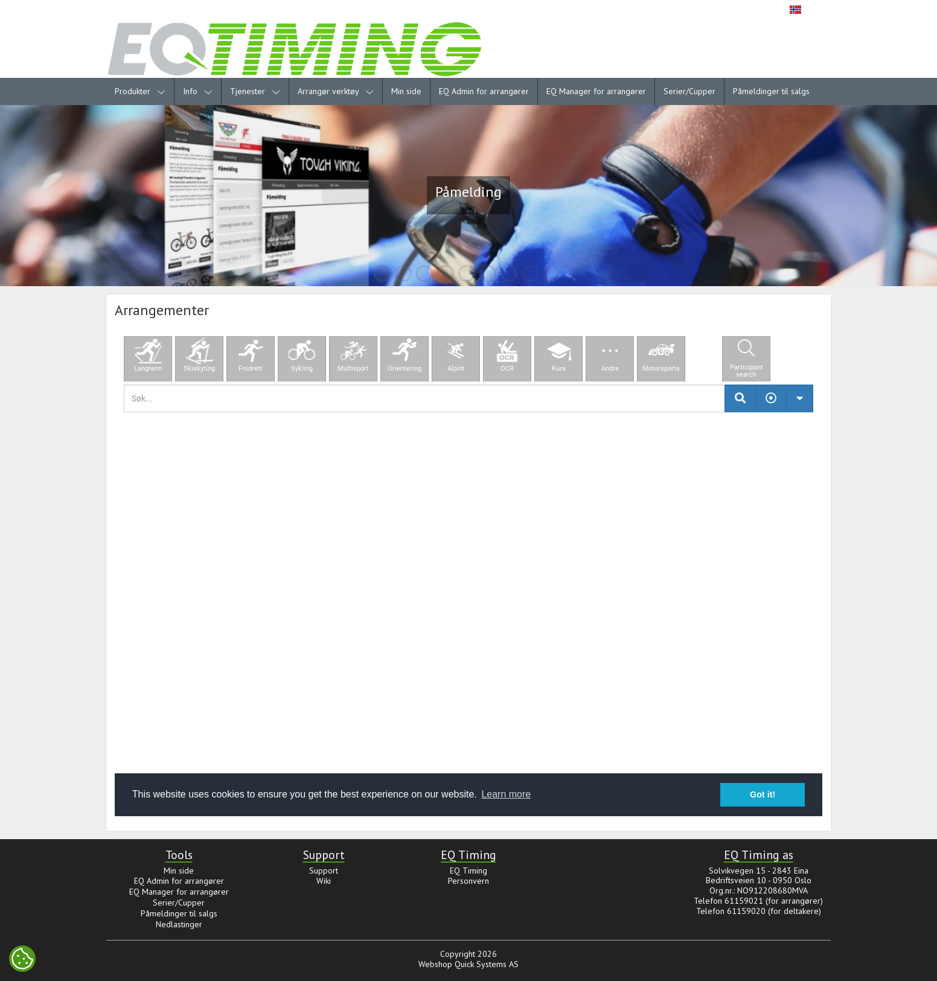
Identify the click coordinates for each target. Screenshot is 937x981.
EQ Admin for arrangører (484, 91)
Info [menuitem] (198, 91)
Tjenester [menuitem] (255, 91)
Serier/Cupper (689, 91)
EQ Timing (468, 870)
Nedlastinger (179, 924)
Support (323, 870)
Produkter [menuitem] (140, 91)
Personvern (468, 880)
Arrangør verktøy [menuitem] (336, 91)
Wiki (323, 880)
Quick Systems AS (487, 964)
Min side (406, 91)
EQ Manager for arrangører (596, 91)
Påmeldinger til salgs (771, 91)
